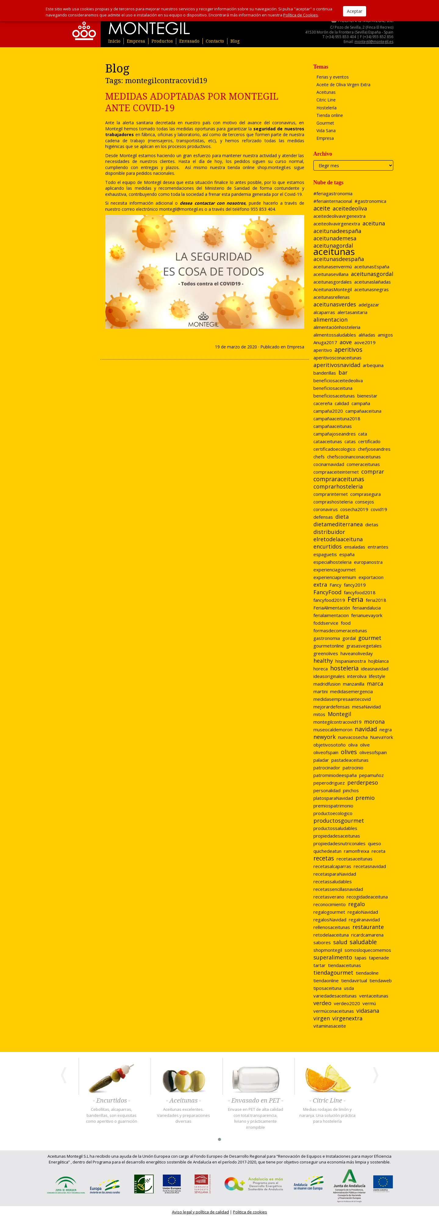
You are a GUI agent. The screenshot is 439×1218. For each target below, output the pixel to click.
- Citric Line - (327, 1101)
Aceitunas (326, 92)
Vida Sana (326, 130)
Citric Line (326, 100)
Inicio (114, 41)
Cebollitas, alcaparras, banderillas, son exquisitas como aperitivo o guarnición (111, 1115)
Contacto (215, 41)
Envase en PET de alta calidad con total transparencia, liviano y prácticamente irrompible (255, 1118)
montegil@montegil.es (374, 41)
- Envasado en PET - (255, 1101)
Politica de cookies (250, 1212)
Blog (235, 41)
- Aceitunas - (183, 1101)
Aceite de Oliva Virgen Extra (343, 84)
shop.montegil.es (273, 167)
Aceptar (354, 11)
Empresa (136, 41)
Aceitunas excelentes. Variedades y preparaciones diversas (183, 1115)
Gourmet (325, 123)
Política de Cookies (300, 15)
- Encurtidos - (111, 1101)
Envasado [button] (189, 41)
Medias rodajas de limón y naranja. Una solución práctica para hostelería (327, 1115)
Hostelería (326, 108)
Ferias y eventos (332, 77)
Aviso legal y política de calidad (200, 1212)
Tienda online (329, 115)
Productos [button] (162, 41)
